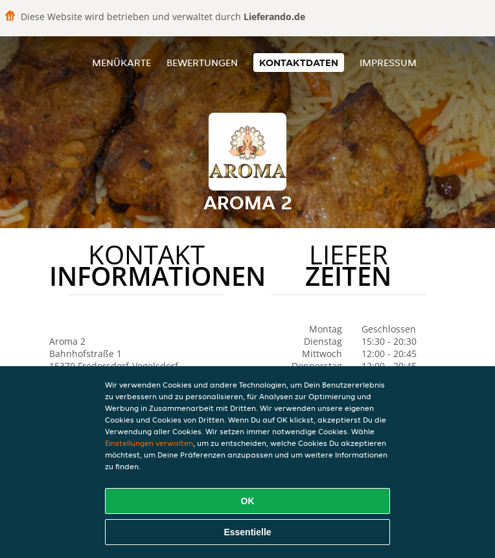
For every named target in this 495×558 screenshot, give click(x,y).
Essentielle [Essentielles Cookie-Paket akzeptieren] (247, 532)
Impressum (388, 62)
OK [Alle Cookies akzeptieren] (248, 501)
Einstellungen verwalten (149, 443)
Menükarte (121, 62)
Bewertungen (202, 62)
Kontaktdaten (298, 62)
